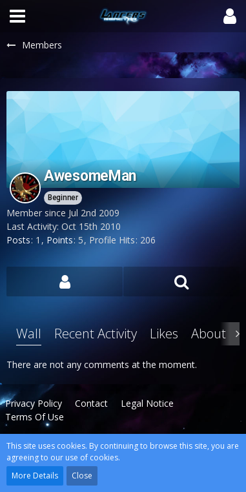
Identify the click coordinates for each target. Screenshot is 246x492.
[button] (17, 16)
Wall (28, 333)
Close (82, 475)
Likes (164, 333)
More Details (35, 475)
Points (59, 240)
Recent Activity (95, 333)
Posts (18, 240)
